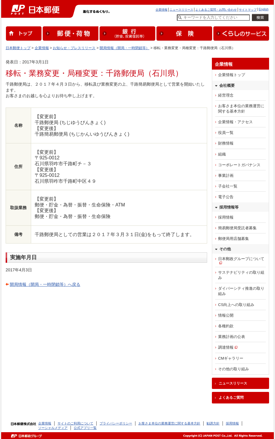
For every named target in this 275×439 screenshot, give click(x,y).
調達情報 (226, 347)
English (263, 9)
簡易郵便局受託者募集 (237, 228)
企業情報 (161, 9)
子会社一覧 (227, 186)
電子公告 (226, 197)
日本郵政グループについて (241, 259)
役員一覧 (226, 132)
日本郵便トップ (18, 48)
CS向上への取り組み (236, 304)
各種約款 (226, 326)
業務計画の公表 (231, 336)
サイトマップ (248, 9)
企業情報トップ (231, 75)
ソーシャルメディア (53, 428)
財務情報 (226, 143)
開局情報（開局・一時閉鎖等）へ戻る (45, 284)
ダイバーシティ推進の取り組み (241, 291)
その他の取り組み (233, 369)
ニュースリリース (181, 9)
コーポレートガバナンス (239, 165)
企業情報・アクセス (235, 122)
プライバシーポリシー (116, 423)
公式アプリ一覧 (85, 428)
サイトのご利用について (75, 423)
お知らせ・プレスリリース (74, 48)
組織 (222, 154)
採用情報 (226, 217)
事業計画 (226, 175)
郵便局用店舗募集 (233, 238)
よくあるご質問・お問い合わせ (216, 9)
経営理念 (226, 95)
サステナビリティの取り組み (241, 275)
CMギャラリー (230, 358)
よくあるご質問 (231, 397)
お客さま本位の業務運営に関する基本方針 (241, 108)
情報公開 (226, 315)
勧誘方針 (213, 423)
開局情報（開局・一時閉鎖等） (124, 48)
